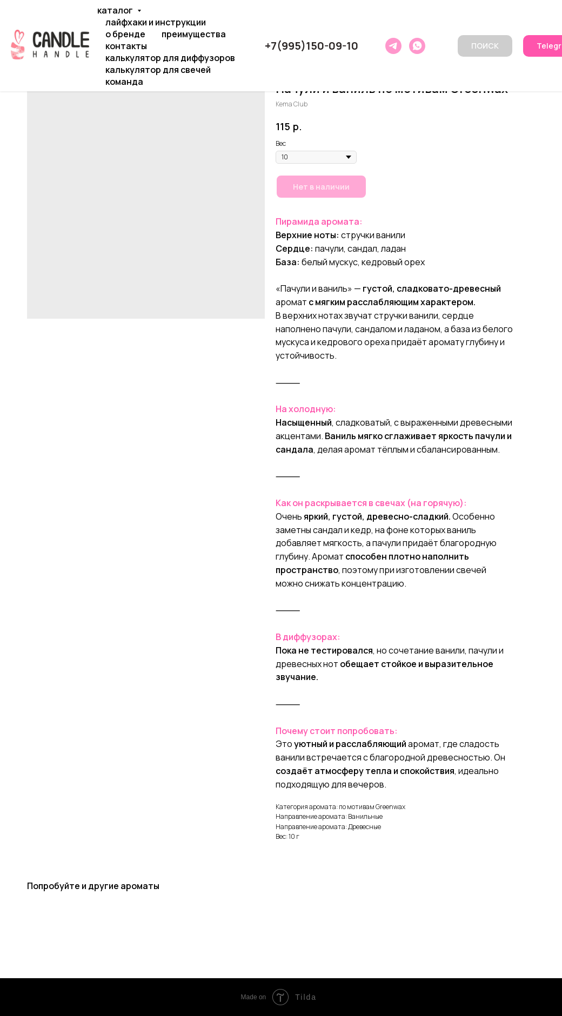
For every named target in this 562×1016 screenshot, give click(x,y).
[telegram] (393, 46)
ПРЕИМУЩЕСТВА (194, 34)
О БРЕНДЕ (125, 34)
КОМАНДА (124, 82)
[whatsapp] (417, 46)
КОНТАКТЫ (126, 46)
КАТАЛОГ (116, 10)
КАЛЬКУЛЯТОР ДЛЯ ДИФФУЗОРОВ (170, 58)
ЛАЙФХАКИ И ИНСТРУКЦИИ (155, 22)
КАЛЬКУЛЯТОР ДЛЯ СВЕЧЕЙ (158, 70)
